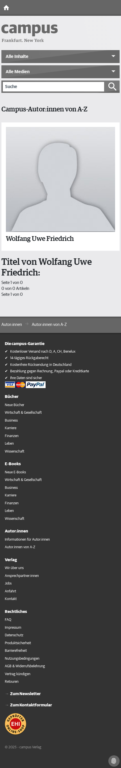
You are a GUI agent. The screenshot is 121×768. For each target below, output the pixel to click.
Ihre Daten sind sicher (26, 378)
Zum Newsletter (25, 694)
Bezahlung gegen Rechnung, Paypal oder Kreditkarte (49, 371)
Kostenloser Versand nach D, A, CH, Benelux (42, 351)
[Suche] (53, 86)
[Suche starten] (113, 86)
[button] (60, 56)
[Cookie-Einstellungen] (114, 761)
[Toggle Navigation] (115, 8)
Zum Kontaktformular (31, 705)
